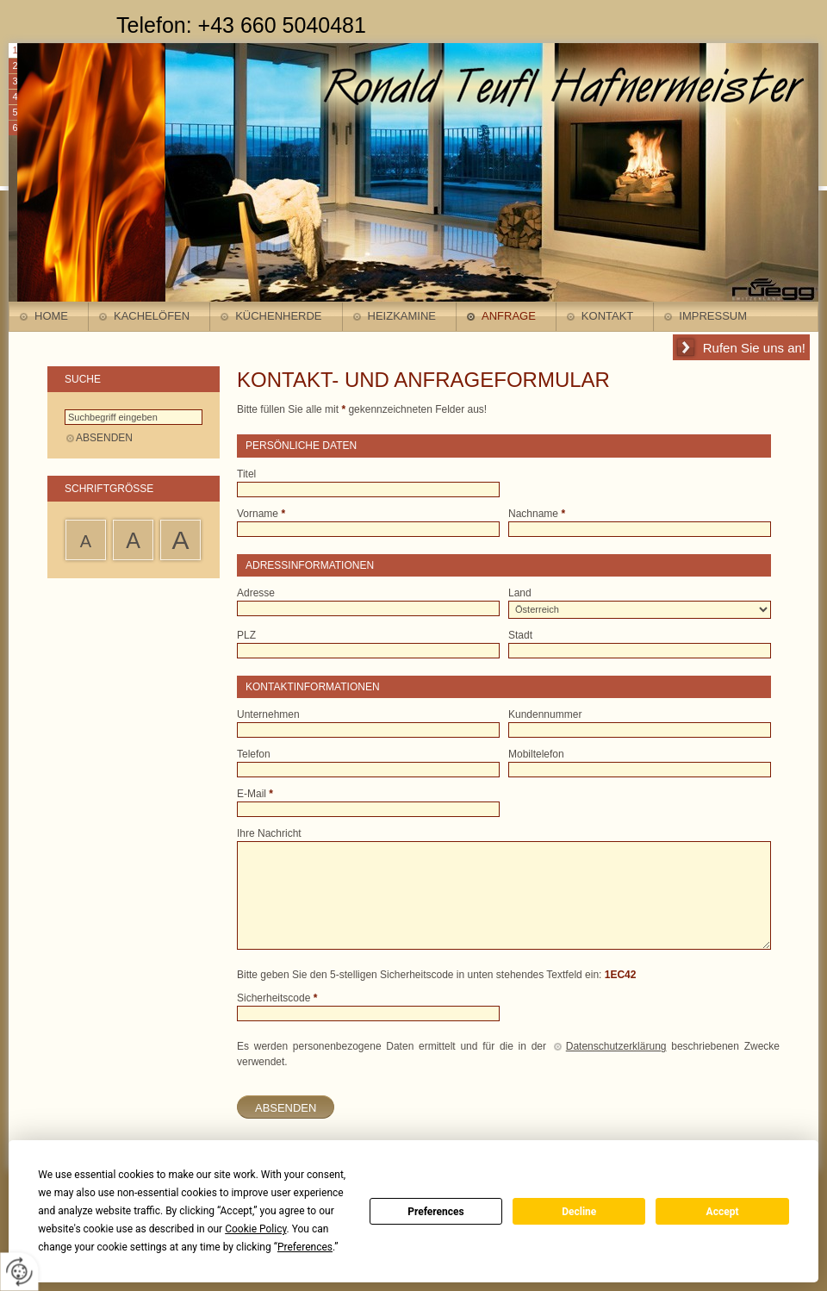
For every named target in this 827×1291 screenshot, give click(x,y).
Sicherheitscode (277, 998)
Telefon (253, 754)
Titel (246, 474)
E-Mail (255, 794)
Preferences (435, 1212)
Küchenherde (278, 315)
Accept (722, 1212)
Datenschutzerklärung (616, 1046)
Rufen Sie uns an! (754, 347)
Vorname (261, 514)
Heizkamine (402, 315)
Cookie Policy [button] (255, 1229)
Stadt (520, 635)
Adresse (256, 593)
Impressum (713, 315)
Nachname (536, 514)
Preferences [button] (305, 1247)
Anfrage (509, 315)
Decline (579, 1212)
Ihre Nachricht (269, 833)
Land (520, 593)
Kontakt (607, 315)
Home (51, 315)
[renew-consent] (19, 1271)
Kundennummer (544, 714)
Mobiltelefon (536, 754)
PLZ (246, 635)
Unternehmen (268, 714)
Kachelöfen (152, 315)
